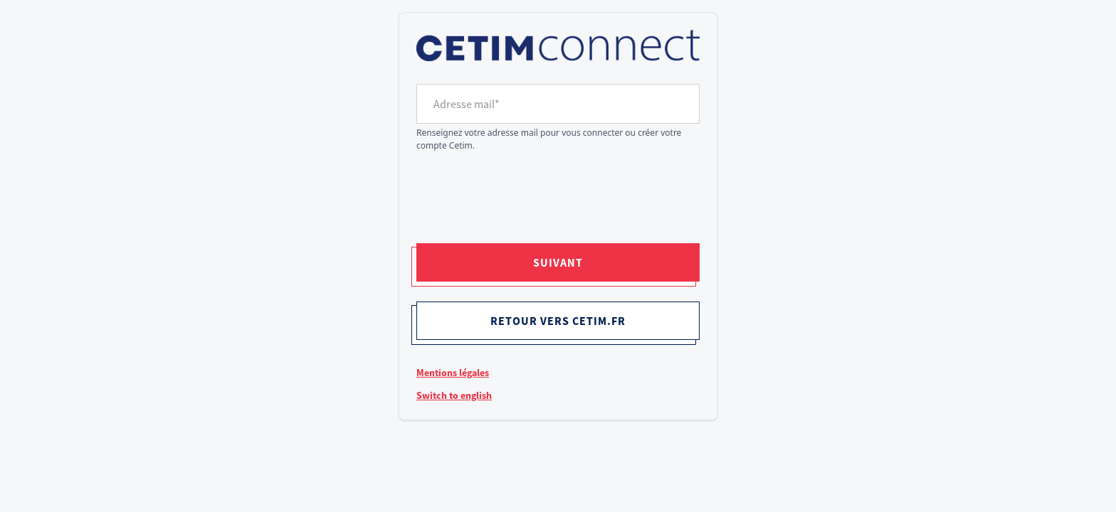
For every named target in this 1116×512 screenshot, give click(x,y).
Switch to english (454, 395)
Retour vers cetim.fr (558, 321)
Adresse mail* (466, 104)
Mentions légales (452, 372)
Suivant (558, 262)
